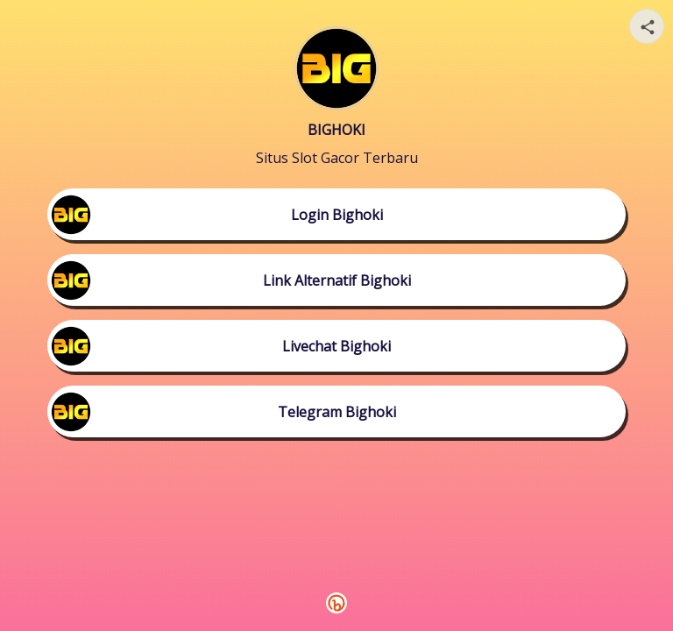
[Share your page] (646, 26)
